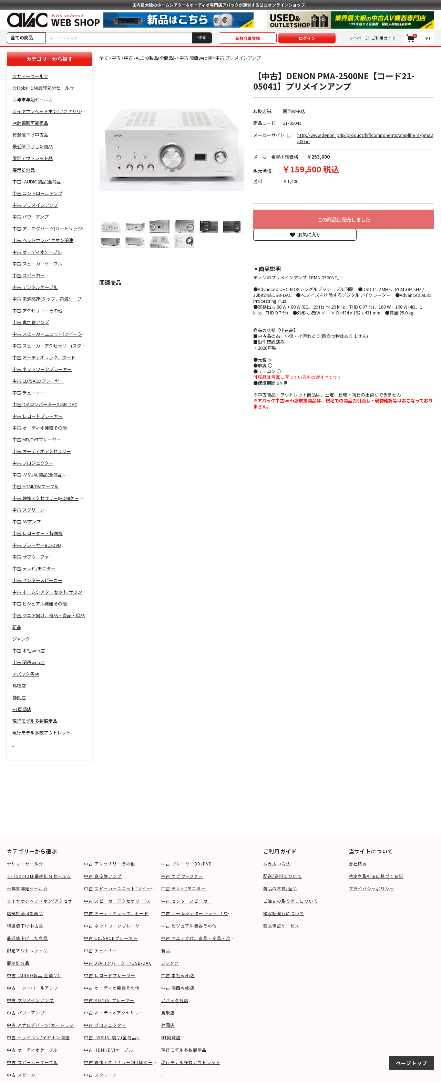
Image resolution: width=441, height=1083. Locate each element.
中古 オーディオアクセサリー (114, 1012)
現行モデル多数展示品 (184, 1050)
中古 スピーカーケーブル (32, 1062)
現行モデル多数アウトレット (190, 1062)
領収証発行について (283, 913)
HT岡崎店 (171, 1037)
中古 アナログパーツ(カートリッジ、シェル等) (44, 1025)
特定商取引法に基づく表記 (376, 876)
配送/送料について (282, 876)
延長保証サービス (281, 926)
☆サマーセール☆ (25, 863)
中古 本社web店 (178, 975)
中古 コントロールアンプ (32, 988)
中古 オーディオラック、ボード (116, 913)
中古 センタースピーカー (186, 901)
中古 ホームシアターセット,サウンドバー (198, 913)
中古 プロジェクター (105, 1025)
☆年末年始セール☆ (27, 888)
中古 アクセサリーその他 (109, 863)
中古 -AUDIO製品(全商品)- (34, 975)
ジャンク (170, 963)
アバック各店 (174, 1000)
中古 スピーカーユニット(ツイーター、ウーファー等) (121, 888)
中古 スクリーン (100, 1074)
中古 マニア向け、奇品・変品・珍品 (198, 938)
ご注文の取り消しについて (290, 901)
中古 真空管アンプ (103, 876)
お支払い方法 (276, 863)
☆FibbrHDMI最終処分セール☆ (39, 876)
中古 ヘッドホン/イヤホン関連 (38, 1037)
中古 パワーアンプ (26, 1012)
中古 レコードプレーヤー (109, 975)
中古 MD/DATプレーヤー (109, 1000)
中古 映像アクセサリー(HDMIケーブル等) (121, 1062)
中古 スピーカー (23, 1074)
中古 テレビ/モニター (183, 888)
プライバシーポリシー (371, 888)
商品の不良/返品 (280, 888)
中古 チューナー (100, 950)
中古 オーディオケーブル (32, 1050)
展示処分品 (18, 963)
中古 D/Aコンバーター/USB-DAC (118, 963)
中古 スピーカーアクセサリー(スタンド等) (121, 901)
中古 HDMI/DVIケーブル (108, 1050)
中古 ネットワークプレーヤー (114, 926)
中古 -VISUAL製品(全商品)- (112, 1037)
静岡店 (168, 1025)
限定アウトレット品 (27, 950)
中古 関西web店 (178, 988)
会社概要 (358, 863)
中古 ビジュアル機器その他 (189, 926)
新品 (165, 950)
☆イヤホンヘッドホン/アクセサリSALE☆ (44, 901)
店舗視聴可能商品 (25, 913)
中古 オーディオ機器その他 (112, 988)
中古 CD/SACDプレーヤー (111, 938)
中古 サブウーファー (182, 876)
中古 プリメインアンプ (30, 1000)
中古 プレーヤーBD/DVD (186, 863)
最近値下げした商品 (27, 938)
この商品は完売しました (343, 219)
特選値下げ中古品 (25, 926)
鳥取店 (168, 1012)
